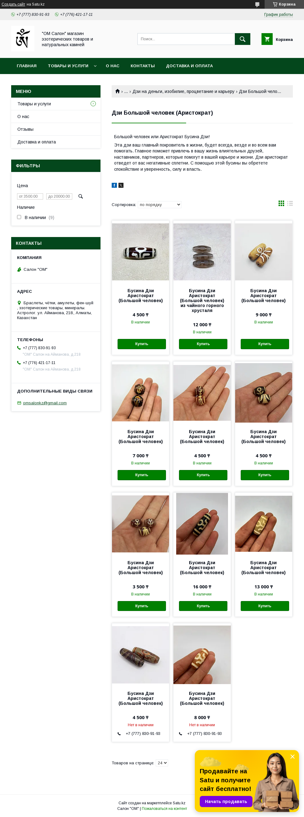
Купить (141, 344)
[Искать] (242, 39)
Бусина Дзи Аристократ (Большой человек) (140, 295)
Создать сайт (13, 4)
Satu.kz (179, 803)
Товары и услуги (68, 66)
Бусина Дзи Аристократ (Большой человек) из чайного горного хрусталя (202, 300)
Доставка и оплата (189, 66)
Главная (27, 66)
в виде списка (290, 204)
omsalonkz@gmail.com (45, 403)
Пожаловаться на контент (164, 808)
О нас (112, 66)
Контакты (143, 66)
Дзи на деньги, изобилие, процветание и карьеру (183, 91)
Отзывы (25, 129)
